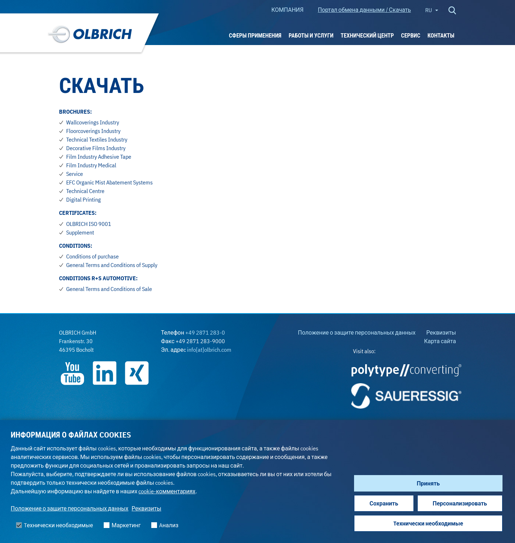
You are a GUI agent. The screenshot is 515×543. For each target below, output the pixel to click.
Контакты (440, 35)
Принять (428, 483)
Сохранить (383, 503)
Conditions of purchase (92, 256)
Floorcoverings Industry (93, 130)
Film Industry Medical (91, 165)
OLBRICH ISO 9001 (88, 223)
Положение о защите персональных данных (69, 508)
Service (74, 173)
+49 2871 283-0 (205, 332)
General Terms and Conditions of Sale (109, 288)
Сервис (410, 35)
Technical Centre (85, 190)
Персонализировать (460, 503)
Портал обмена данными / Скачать (364, 9)
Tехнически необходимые (428, 523)
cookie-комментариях (166, 491)
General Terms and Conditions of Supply (111, 264)
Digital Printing (83, 199)
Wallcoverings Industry (92, 122)
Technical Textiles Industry (96, 139)
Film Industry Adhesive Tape (98, 156)
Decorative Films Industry (96, 148)
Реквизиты (146, 508)
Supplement (80, 232)
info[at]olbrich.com (209, 349)
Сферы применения (255, 35)
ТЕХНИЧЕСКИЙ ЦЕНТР (367, 35)
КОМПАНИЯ (287, 9)
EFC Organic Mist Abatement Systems (109, 182)
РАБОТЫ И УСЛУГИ (311, 35)
